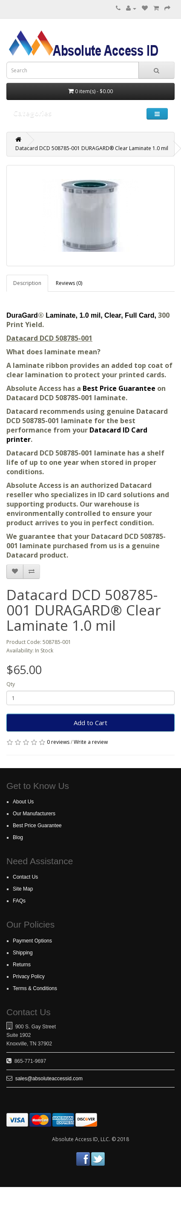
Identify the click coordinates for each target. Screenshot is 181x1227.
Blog (18, 837)
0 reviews (58, 742)
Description (27, 283)
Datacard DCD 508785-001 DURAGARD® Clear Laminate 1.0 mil (91, 148)
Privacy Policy (29, 976)
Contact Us (25, 877)
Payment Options (32, 941)
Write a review (91, 742)
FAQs (19, 901)
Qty (10, 684)
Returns (22, 965)
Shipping (23, 953)
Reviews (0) (69, 283)
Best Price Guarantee (120, 388)
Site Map (23, 889)
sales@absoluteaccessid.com (49, 1079)
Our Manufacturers (34, 814)
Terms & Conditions (35, 988)
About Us (23, 802)
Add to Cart (90, 722)
